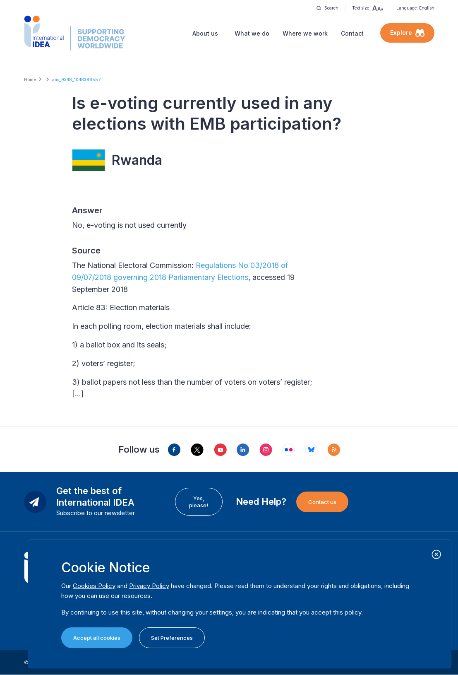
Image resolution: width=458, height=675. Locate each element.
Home (30, 79)
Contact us (322, 502)
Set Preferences (172, 637)
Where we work (305, 33)
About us (205, 33)
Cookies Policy (94, 586)
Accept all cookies (96, 637)
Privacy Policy (149, 586)
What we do (252, 33)
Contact (352, 33)
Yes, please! (198, 501)
